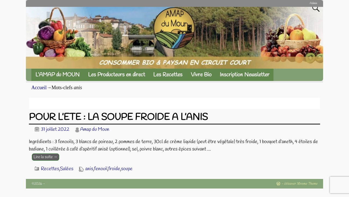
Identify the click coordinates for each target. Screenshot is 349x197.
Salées (66, 169)
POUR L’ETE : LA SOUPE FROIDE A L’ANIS (118, 117)
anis (89, 169)
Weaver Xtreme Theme (300, 183)
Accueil (39, 87)
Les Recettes (167, 75)
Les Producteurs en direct (116, 75)
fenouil (100, 169)
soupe (127, 169)
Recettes (50, 169)
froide (114, 169)
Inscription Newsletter (244, 75)
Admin (313, 3)
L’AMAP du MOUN (57, 75)
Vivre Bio (201, 75)
